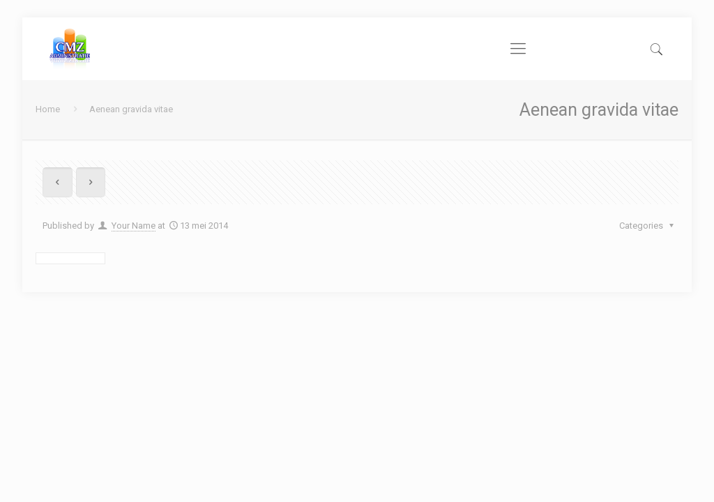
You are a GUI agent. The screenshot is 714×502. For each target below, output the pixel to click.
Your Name (133, 225)
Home (48, 109)
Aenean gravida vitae (131, 109)
